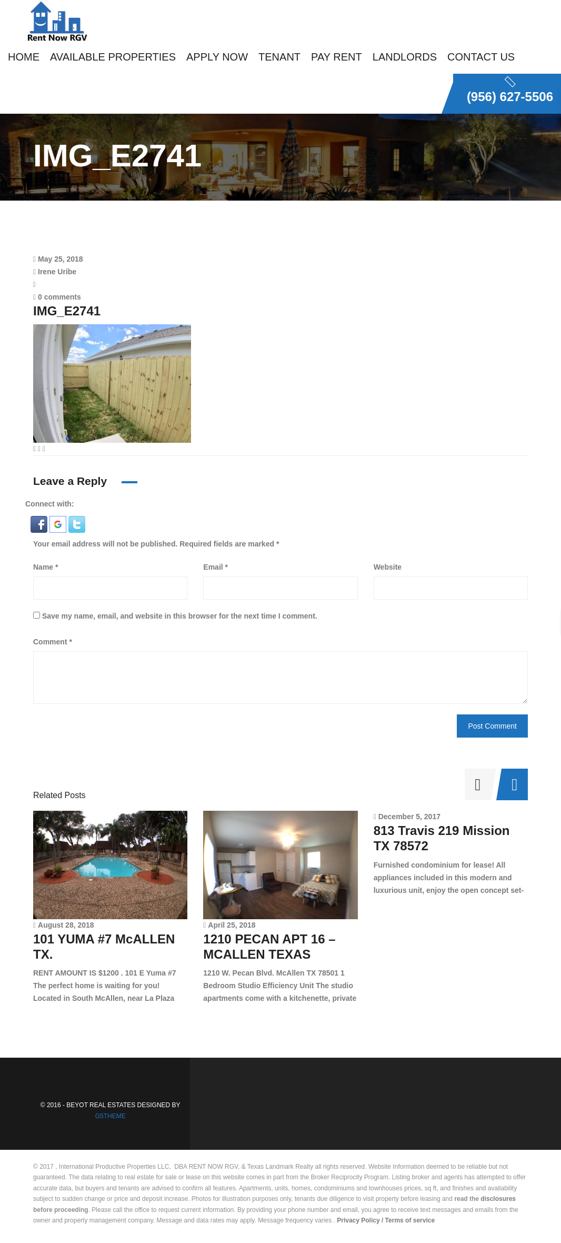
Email (215, 567)
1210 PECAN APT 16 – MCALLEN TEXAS (269, 946)
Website (388, 567)
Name (45, 567)
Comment (52, 642)
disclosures (498, 1198)
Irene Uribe (57, 271)
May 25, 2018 (60, 259)
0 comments (57, 297)
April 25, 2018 (231, 925)
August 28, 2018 (66, 925)
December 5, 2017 (409, 816)
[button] (40, 524)
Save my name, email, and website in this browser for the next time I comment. (179, 616)
